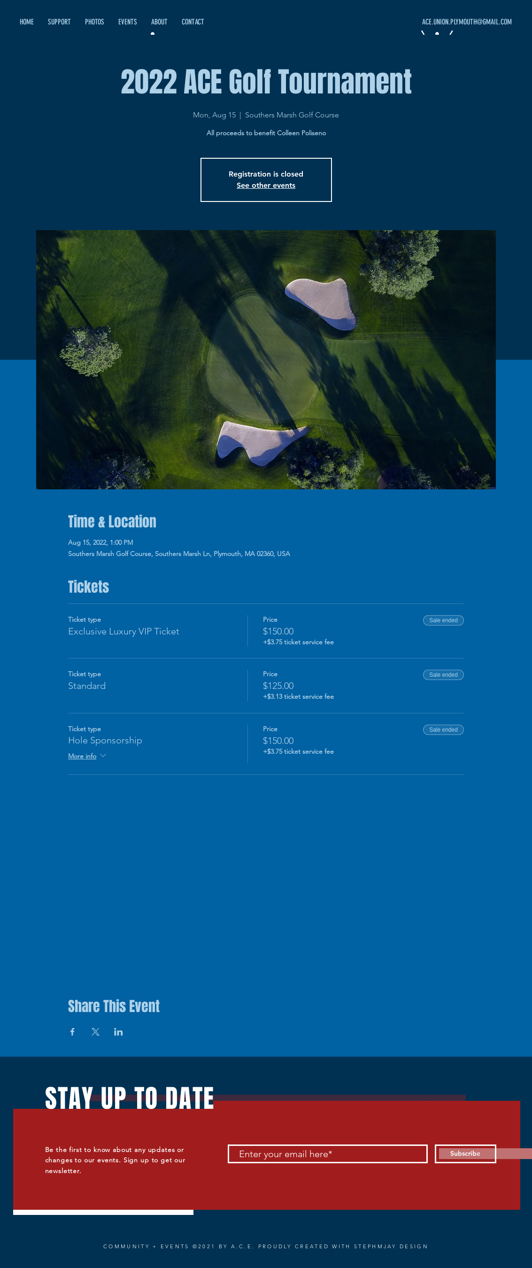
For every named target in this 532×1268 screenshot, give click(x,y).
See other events (266, 185)
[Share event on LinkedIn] (118, 1032)
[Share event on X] (95, 1032)
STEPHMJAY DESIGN (391, 1246)
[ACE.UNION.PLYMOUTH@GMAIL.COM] (423, 22)
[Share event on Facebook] (72, 1032)
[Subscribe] (465, 1153)
